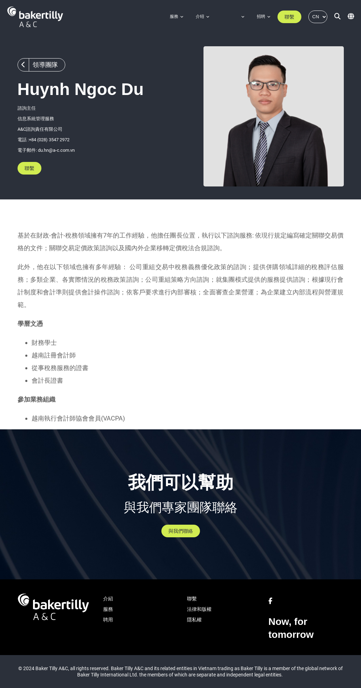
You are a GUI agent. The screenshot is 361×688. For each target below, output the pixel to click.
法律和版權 (199, 609)
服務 (174, 16)
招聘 (261, 16)
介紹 (108, 598)
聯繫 (289, 17)
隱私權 (194, 619)
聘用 (108, 619)
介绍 (200, 16)
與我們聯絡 (180, 531)
